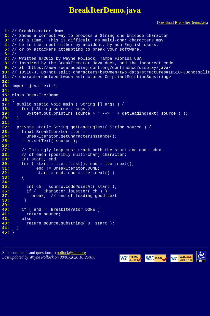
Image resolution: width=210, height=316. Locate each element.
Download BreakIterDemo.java (182, 22)
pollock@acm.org (71, 298)
